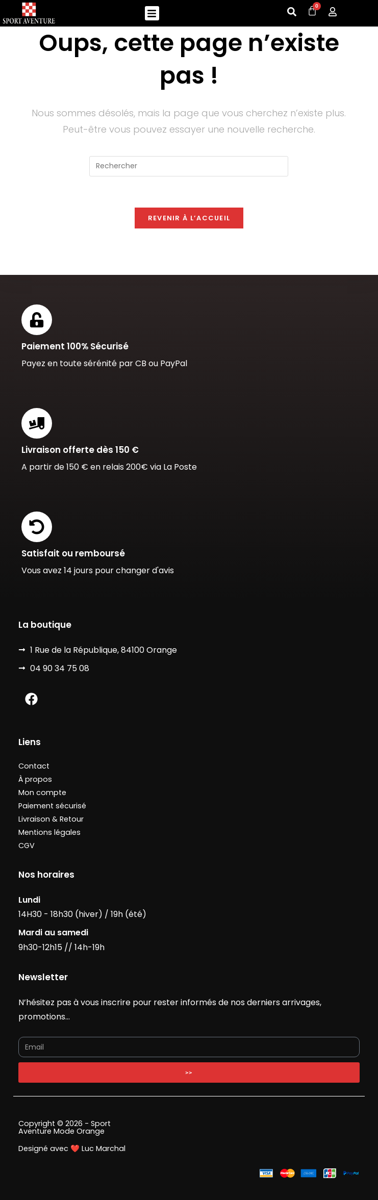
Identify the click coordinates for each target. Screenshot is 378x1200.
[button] (152, 13)
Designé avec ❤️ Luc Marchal (71, 1148)
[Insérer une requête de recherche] (188, 166)
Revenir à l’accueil (189, 218)
